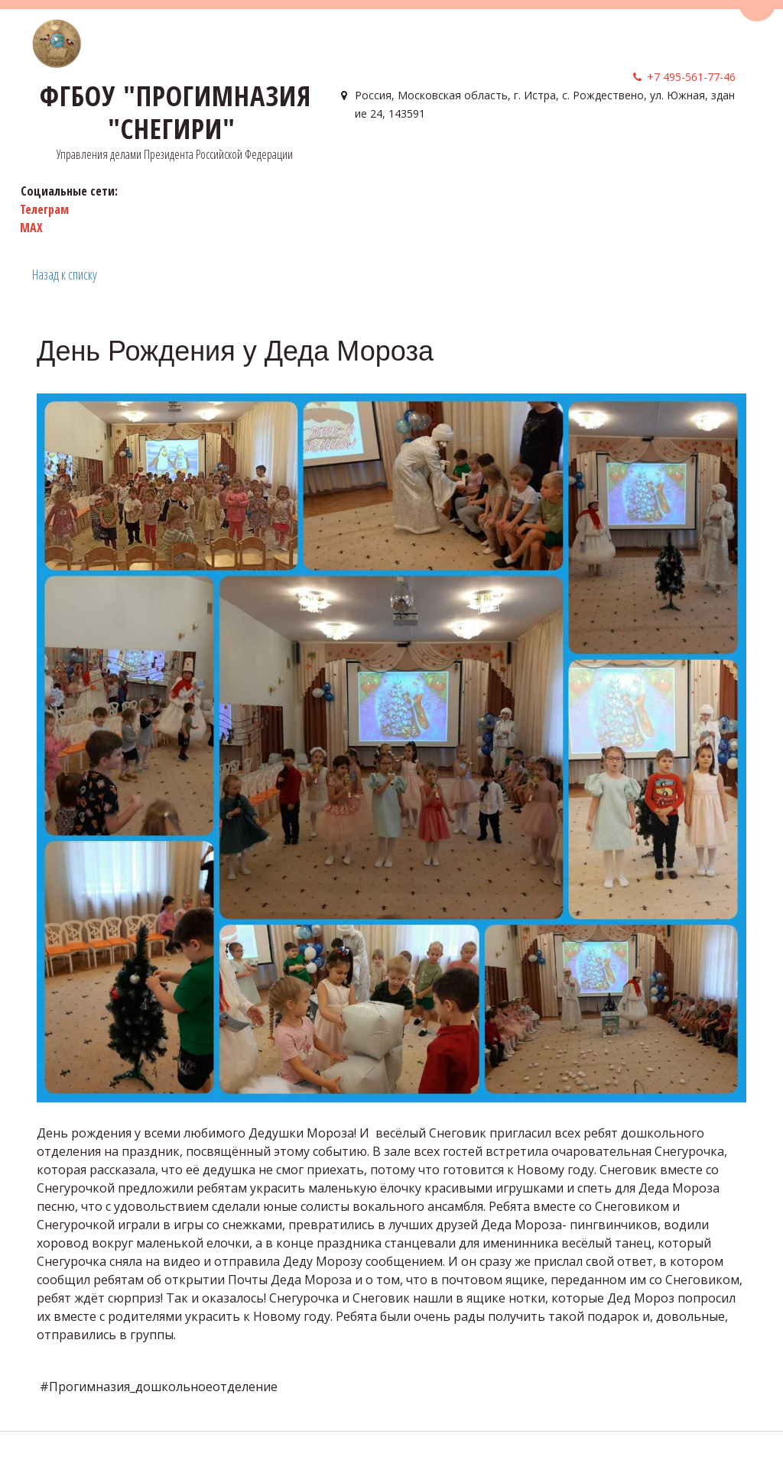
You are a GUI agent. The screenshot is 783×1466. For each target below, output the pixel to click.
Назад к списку (64, 274)
